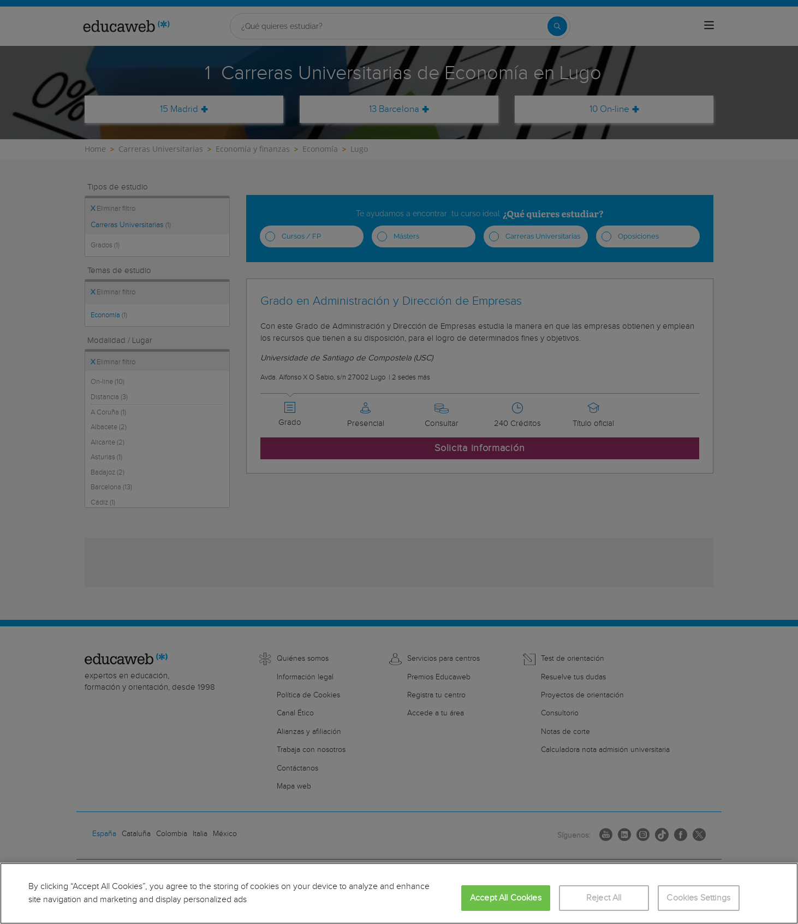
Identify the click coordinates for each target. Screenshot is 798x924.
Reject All (604, 898)
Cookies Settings (698, 898)
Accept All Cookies (505, 898)
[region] (399, 893)
